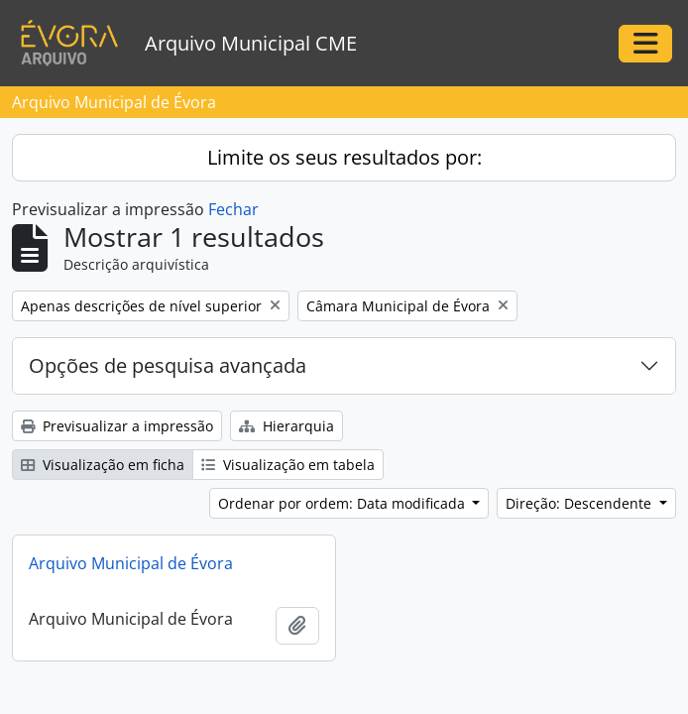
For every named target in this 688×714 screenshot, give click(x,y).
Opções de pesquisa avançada (167, 365)
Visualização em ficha (102, 464)
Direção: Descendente (580, 503)
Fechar (233, 209)
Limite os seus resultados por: (344, 157)
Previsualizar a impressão (117, 425)
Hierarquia (286, 425)
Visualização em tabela (288, 464)
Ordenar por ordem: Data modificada (343, 503)
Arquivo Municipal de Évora (131, 563)
